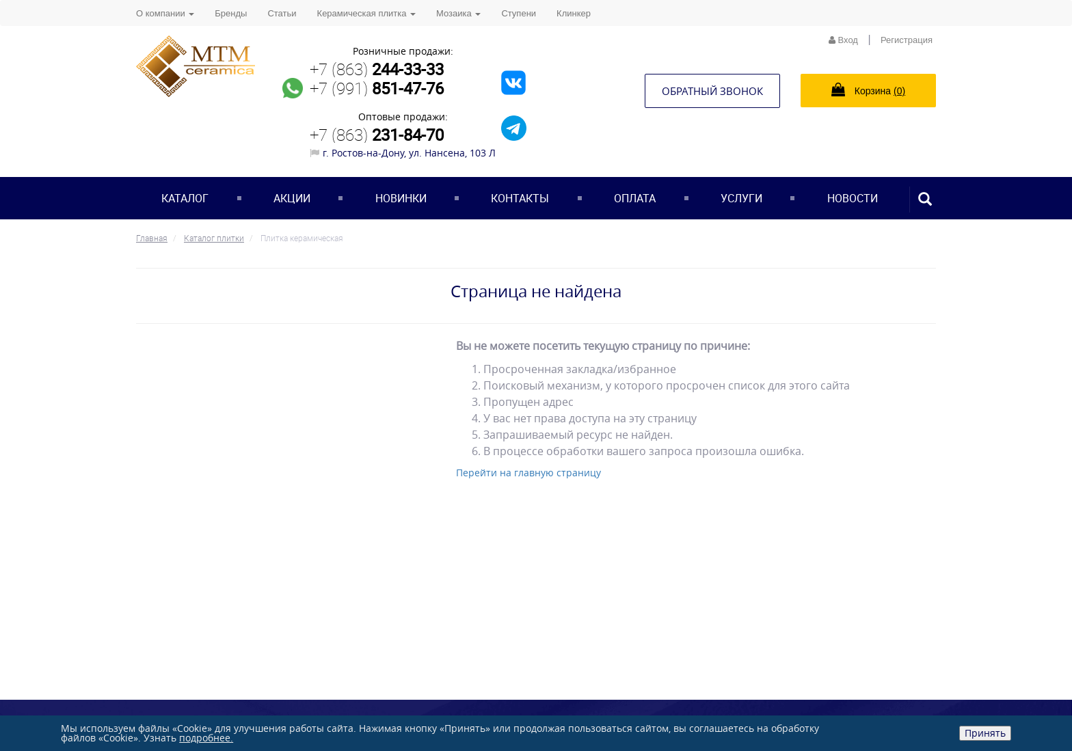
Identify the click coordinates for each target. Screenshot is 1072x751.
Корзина (868, 89)
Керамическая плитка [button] (366, 13)
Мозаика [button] (458, 13)
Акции (291, 198)
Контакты (520, 198)
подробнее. (206, 737)
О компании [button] (165, 13)
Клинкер (574, 13)
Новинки (401, 198)
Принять (985, 732)
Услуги (741, 198)
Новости (852, 198)
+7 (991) (377, 88)
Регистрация (907, 40)
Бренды (231, 13)
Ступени (518, 13)
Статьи (281, 13)
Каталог (185, 198)
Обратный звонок (712, 91)
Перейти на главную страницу (528, 472)
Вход (843, 40)
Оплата (635, 198)
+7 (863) (377, 69)
